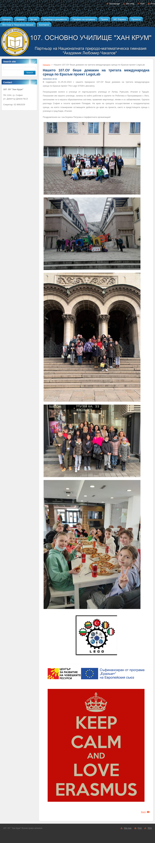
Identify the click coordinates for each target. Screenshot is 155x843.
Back (143, 812)
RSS (142, 3)
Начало (46, 65)
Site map (130, 3)
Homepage (114, 3)
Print (153, 3)
